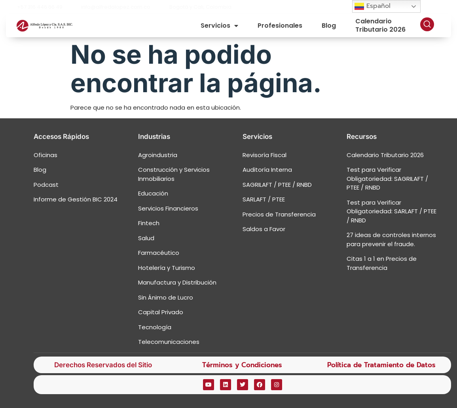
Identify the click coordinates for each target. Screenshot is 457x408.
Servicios (219, 26)
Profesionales (280, 25)
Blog (329, 25)
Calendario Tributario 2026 (380, 25)
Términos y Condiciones (242, 365)
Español (373, 6)
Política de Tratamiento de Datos (381, 365)
